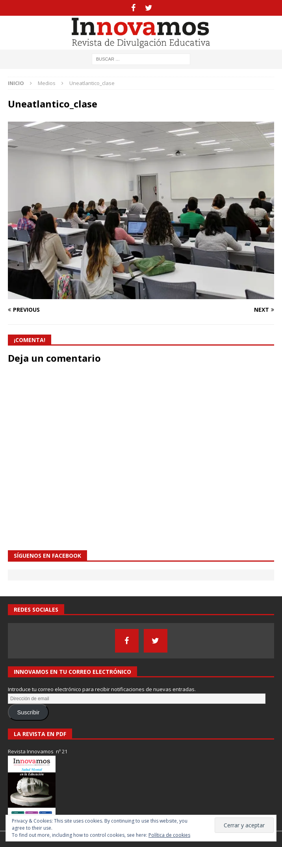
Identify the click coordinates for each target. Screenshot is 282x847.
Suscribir (28, 712)
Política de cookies (169, 835)
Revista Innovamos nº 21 (37, 751)
